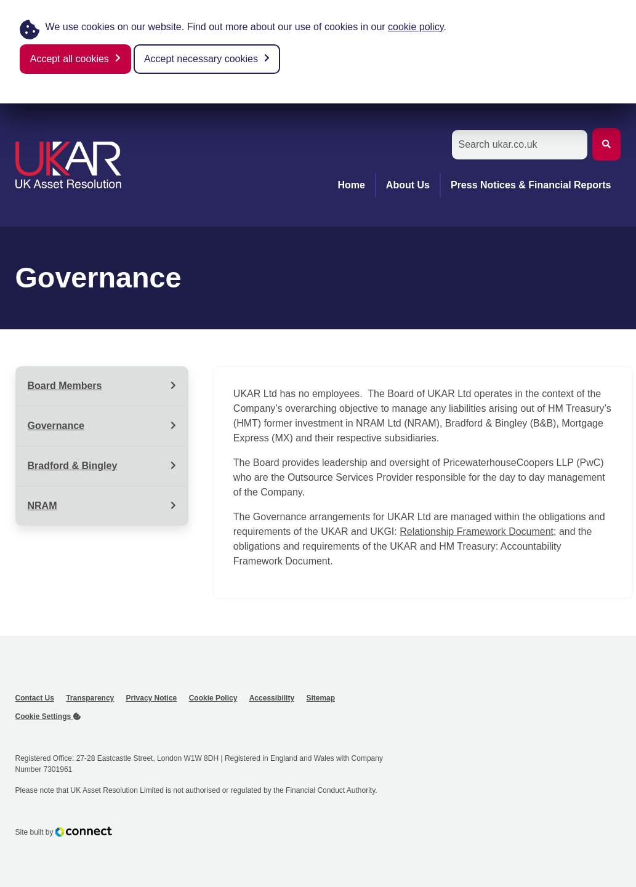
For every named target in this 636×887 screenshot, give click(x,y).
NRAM (42, 505)
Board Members (65, 385)
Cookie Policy (213, 698)
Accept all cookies (69, 59)
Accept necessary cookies (201, 59)
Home (350, 185)
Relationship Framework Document (476, 531)
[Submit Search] (606, 144)
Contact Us (34, 698)
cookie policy (415, 27)
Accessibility (271, 698)
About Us (408, 185)
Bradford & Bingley (73, 465)
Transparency (90, 698)
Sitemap (320, 698)
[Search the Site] (519, 144)
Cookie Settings (48, 716)
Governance (56, 425)
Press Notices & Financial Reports (531, 185)
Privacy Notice (151, 698)
